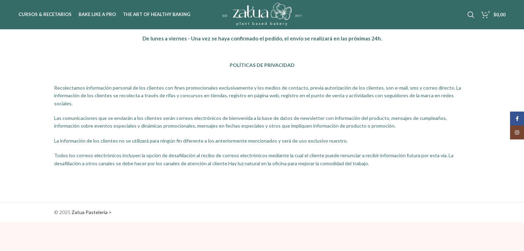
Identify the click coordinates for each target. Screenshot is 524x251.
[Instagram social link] (517, 132)
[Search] (471, 15)
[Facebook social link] (517, 119)
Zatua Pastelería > (92, 212)
